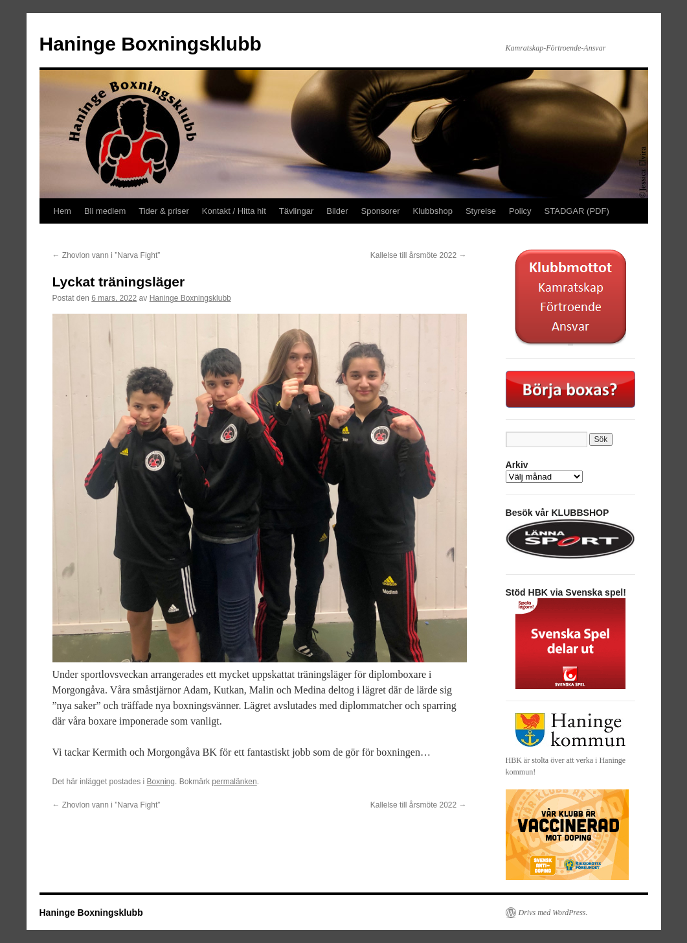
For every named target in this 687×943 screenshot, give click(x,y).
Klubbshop (433, 211)
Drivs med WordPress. (553, 912)
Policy (520, 211)
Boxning (161, 781)
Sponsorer (380, 211)
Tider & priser (164, 211)
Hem (62, 211)
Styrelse (481, 211)
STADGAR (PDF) (577, 211)
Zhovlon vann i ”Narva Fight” (106, 255)
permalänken (234, 781)
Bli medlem (105, 211)
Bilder (337, 211)
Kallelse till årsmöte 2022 (418, 255)
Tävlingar (296, 211)
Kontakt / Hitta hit (234, 211)
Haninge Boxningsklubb (150, 43)
